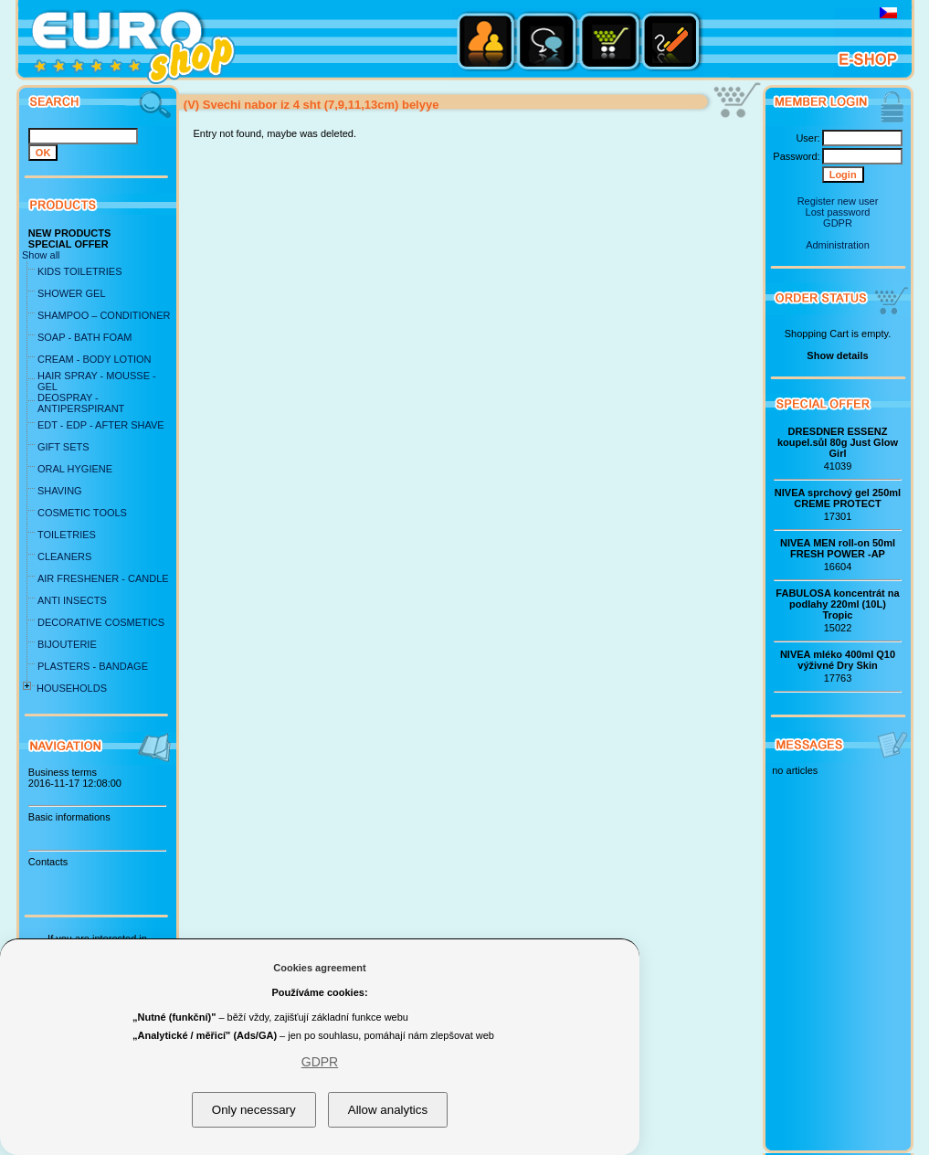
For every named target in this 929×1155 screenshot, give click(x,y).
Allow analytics (388, 1110)
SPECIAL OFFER (68, 243)
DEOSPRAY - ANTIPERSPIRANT (80, 403)
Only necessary (254, 1110)
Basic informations (69, 816)
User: (807, 137)
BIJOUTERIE (67, 644)
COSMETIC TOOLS (82, 512)
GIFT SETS (63, 446)
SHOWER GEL (71, 293)
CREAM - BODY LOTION (94, 359)
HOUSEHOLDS (72, 688)
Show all (41, 254)
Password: (796, 156)
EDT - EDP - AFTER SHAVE (100, 424)
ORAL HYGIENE (74, 468)
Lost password (838, 212)
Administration (838, 244)
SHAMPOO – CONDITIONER (103, 315)
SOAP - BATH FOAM (84, 337)
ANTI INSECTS (72, 600)
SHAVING (59, 490)
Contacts (48, 861)
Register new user (838, 201)
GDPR (837, 222)
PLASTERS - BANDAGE (92, 666)
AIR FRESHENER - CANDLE (103, 578)
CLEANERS (64, 556)
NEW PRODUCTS (69, 233)
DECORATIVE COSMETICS (100, 622)
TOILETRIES (66, 534)
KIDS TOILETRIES (79, 271)
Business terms (62, 772)
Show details (837, 355)
